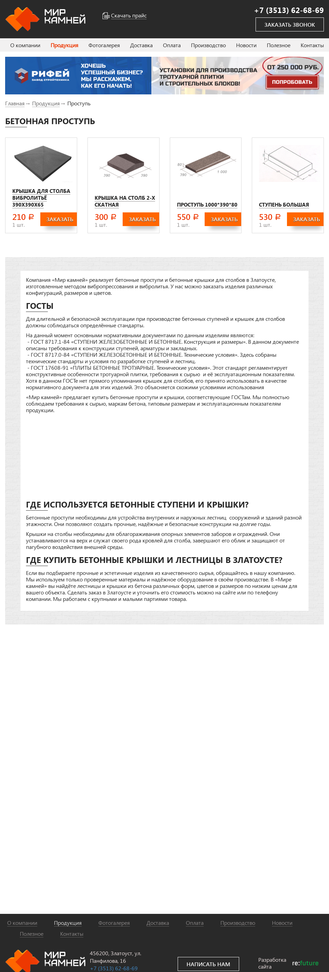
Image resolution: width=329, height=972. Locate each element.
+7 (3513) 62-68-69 (114, 968)
